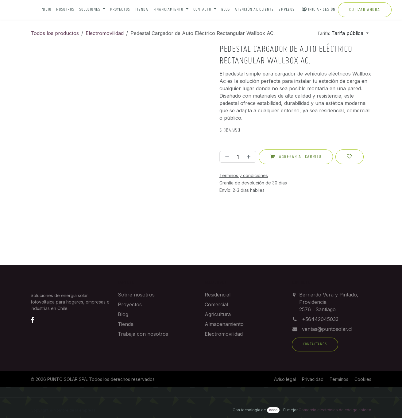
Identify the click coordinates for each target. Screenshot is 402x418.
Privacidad (312, 379)
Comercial (216, 304)
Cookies (362, 379)
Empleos (287, 10)
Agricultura (218, 314)
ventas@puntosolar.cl (327, 329)
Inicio (46, 10)
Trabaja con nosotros (143, 334)
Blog (225, 10)
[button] (92, 10)
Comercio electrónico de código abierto (335, 410)
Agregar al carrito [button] (296, 156)
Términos (339, 379)
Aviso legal (285, 379)
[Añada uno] (250, 156)
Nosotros (65, 10)
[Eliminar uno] (226, 156)
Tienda (141, 10)
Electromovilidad (105, 33)
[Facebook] (32, 320)
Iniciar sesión (318, 9)
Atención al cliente (254, 10)
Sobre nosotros (136, 295)
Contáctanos (315, 344)
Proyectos (120, 10)
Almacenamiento (224, 324)
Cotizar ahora (364, 10)
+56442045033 (320, 319)
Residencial (217, 295)
